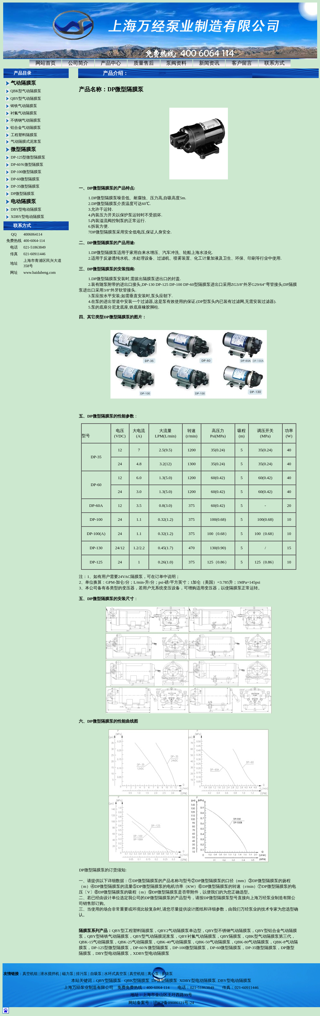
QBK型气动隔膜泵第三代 (268, 936)
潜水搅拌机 (49, 973)
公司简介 (78, 63)
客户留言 (242, 63)
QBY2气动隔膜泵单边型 (179, 930)
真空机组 (30, 973)
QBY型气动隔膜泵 (25, 98)
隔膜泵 (85, 930)
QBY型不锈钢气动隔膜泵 (228, 930)
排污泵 (81, 973)
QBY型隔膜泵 (108, 980)
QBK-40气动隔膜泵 (174, 942)
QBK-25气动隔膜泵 (135, 942)
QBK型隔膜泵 (136, 980)
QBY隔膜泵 (230, 936)
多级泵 (167, 973)
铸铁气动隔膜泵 (23, 106)
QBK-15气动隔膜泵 (96, 942)
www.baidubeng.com (39, 272)
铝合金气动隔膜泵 (25, 127)
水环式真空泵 (115, 973)
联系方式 (274, 63)
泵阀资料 (176, 63)
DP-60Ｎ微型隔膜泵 (27, 164)
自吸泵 (96, 973)
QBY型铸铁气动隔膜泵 (108, 936)
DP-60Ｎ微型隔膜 (148, 947)
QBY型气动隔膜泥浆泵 (153, 936)
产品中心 (111, 63)
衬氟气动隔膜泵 (23, 113)
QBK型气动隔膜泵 (25, 91)
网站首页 (45, 63)
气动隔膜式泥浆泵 (26, 141)
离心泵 (153, 973)
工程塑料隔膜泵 (24, 135)
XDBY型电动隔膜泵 (27, 216)
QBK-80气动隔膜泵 (252, 942)
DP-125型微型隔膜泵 (28, 157)
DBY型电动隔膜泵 (26, 209)
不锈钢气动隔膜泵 (25, 120)
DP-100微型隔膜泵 (26, 172)
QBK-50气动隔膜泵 (213, 942)
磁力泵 (67, 973)
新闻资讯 (209, 63)
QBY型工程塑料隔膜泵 (132, 930)
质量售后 (144, 63)
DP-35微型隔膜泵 (25, 186)
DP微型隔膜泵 (23, 193)
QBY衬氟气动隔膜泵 (197, 936)
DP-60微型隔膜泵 (25, 179)
